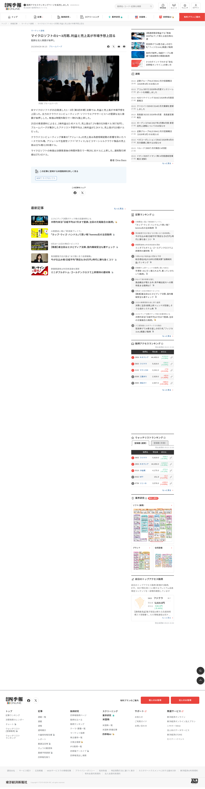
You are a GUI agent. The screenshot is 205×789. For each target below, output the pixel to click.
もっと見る (119, 209)
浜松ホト (143, 383)
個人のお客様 (158, 700)
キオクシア (144, 357)
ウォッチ (185, 6)
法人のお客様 (186, 700)
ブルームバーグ (56, 46)
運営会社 (8, 770)
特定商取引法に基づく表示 (123, 770)
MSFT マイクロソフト (46, 178)
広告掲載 (37, 770)
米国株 (141, 17)
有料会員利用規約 (92, 773)
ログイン (196, 6)
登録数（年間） (160, 443)
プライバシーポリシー (84, 770)
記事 (38, 17)
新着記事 (14, 24)
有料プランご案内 (192, 17)
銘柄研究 (64, 17)
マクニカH (144, 370)
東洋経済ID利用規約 (191, 770)
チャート (174, 6)
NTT (141, 477)
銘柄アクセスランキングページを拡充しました (47, 5)
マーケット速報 (27, 24)
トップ (13, 17)
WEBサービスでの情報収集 (57, 770)
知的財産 (103, 770)
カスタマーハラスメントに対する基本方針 (159, 770)
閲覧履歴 (163, 6)
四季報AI (166, 17)
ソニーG (143, 483)
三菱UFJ (143, 377)
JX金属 (142, 471)
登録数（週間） (140, 443)
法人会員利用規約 (113, 773)
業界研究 (115, 17)
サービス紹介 (23, 770)
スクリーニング (89, 17)
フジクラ (143, 364)
